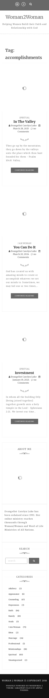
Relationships (14, 649)
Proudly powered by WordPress (24, 686)
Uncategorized (15, 660)
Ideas (10, 632)
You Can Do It (24, 247)
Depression (13, 605)
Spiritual (24, 117)
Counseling (13, 599)
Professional (14, 643)
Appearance (13, 594)
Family (11, 616)
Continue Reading (24, 170)
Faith (10, 610)
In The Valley (24, 121)
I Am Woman (24, 243)
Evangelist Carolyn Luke (24, 125)
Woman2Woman (24, 17)
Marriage (12, 638)
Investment (24, 373)
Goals (11, 621)
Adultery (12, 588)
